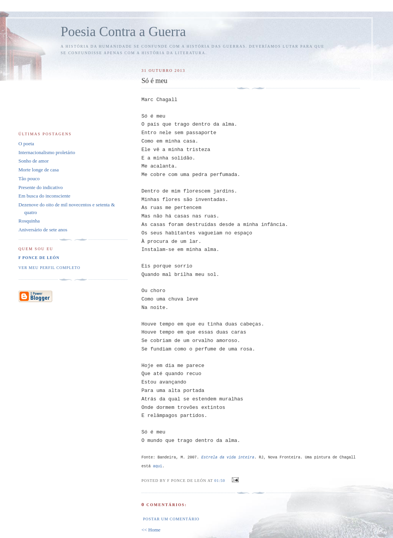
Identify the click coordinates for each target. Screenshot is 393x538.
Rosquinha (29, 221)
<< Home (150, 530)
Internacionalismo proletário (46, 152)
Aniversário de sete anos (42, 229)
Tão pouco (29, 178)
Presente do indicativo (40, 187)
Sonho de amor (33, 161)
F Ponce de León (38, 258)
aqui (157, 466)
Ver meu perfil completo (49, 268)
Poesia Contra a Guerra (123, 31)
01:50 (219, 480)
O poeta (26, 143)
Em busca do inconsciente (44, 196)
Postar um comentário (171, 519)
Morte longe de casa (38, 170)
